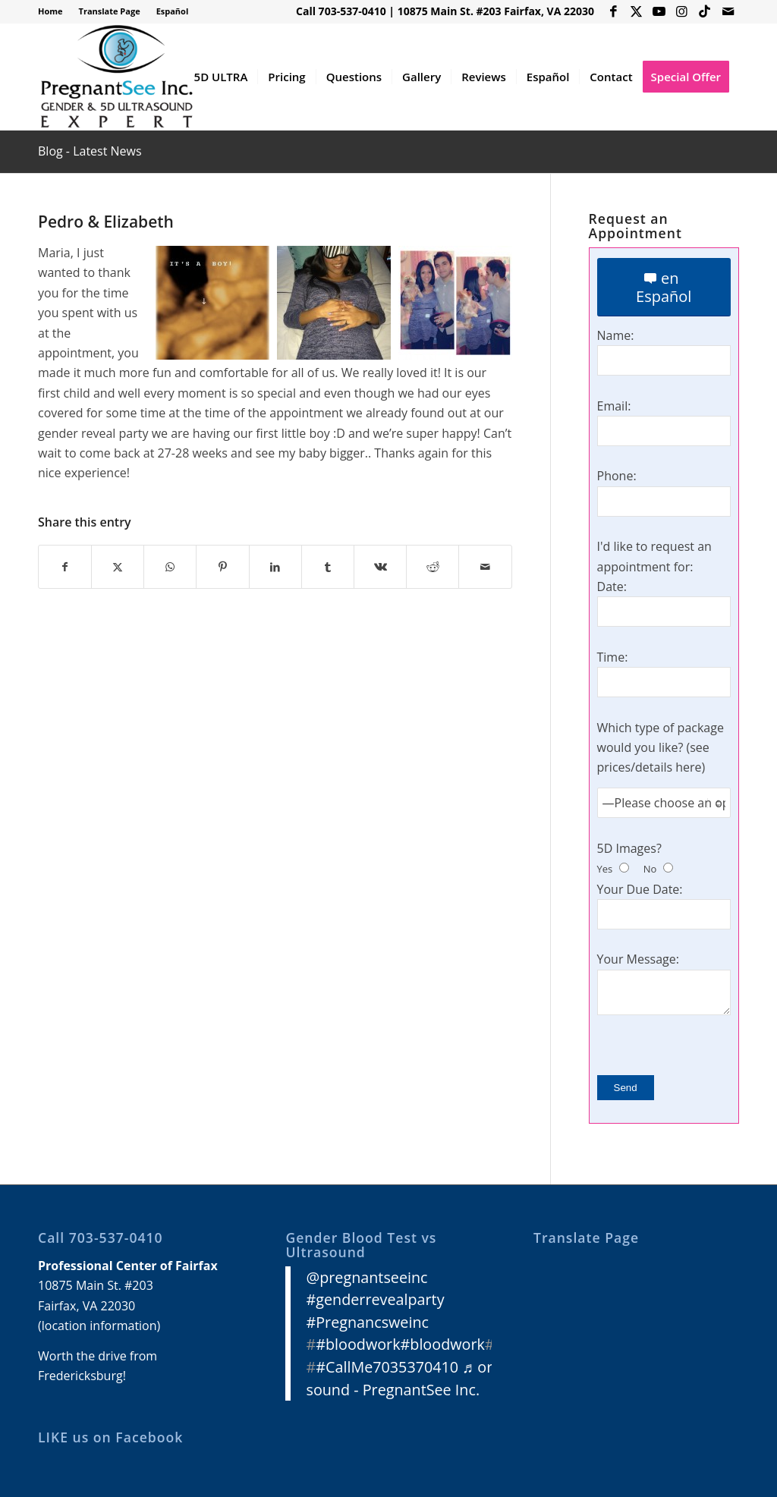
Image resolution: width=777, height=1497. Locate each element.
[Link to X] (636, 11)
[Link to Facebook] (613, 11)
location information (99, 1325)
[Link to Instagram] (682, 11)
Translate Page (109, 11)
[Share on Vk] (380, 567)
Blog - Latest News (90, 151)
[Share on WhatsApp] (170, 567)
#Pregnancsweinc (367, 1322)
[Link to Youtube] (659, 11)
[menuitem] (54, 11)
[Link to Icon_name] (705, 11)
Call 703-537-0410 (341, 11)
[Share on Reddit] (432, 567)
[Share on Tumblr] (328, 567)
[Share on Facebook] (65, 567)
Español (172, 11)
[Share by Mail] (485, 567)
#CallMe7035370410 (387, 1367)
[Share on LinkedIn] (275, 567)
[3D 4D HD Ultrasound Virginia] (115, 77)
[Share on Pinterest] (222, 567)
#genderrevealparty (375, 1299)
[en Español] (664, 287)
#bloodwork (358, 1344)
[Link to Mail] (727, 11)
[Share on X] (117, 567)
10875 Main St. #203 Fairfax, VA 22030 (496, 11)
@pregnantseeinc (366, 1277)
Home (50, 11)
